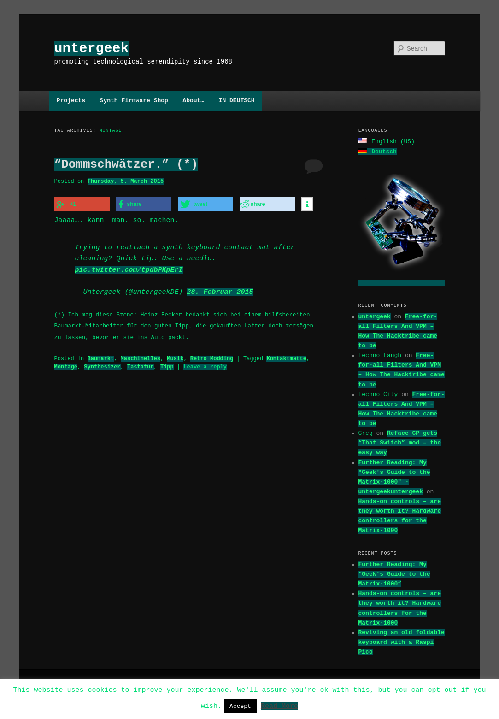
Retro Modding (212, 357)
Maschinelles (140, 357)
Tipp (167, 365)
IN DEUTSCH (237, 100)
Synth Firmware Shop (134, 100)
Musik (175, 357)
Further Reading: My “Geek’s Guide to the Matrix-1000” (394, 573)
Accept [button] (240, 706)
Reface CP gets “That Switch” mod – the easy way (399, 442)
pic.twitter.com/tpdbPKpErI (129, 269)
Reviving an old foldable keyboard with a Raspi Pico (401, 641)
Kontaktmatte (286, 357)
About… (193, 100)
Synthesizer (102, 365)
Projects (71, 100)
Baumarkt (101, 357)
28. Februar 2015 (220, 291)
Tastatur (140, 365)
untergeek (91, 48)
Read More (279, 705)
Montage (65, 365)
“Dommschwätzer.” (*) (126, 164)
